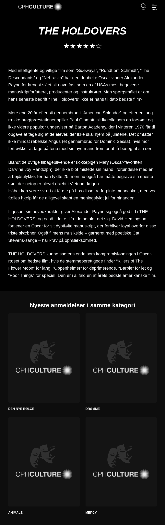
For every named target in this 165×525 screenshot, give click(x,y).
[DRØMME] (121, 358)
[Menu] (154, 7)
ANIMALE (15, 512)
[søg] (143, 7)
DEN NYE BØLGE (21, 409)
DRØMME (93, 409)
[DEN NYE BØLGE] (44, 358)
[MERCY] (121, 461)
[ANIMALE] (44, 461)
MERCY (91, 512)
